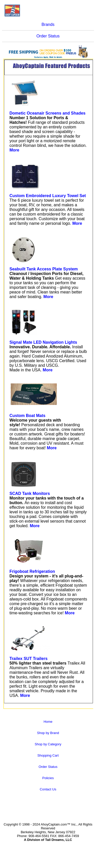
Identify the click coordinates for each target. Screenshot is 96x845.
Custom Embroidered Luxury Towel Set (47, 196)
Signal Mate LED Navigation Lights (43, 342)
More (14, 150)
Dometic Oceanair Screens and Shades (47, 113)
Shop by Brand (48, 733)
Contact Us (48, 789)
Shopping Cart (48, 755)
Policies (48, 778)
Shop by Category (48, 744)
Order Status (48, 36)
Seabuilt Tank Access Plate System (43, 269)
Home (48, 722)
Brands (48, 24)
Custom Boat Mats (27, 415)
